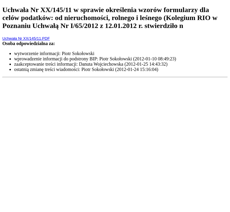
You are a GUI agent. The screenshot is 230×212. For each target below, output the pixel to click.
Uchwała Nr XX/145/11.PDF (26, 38)
